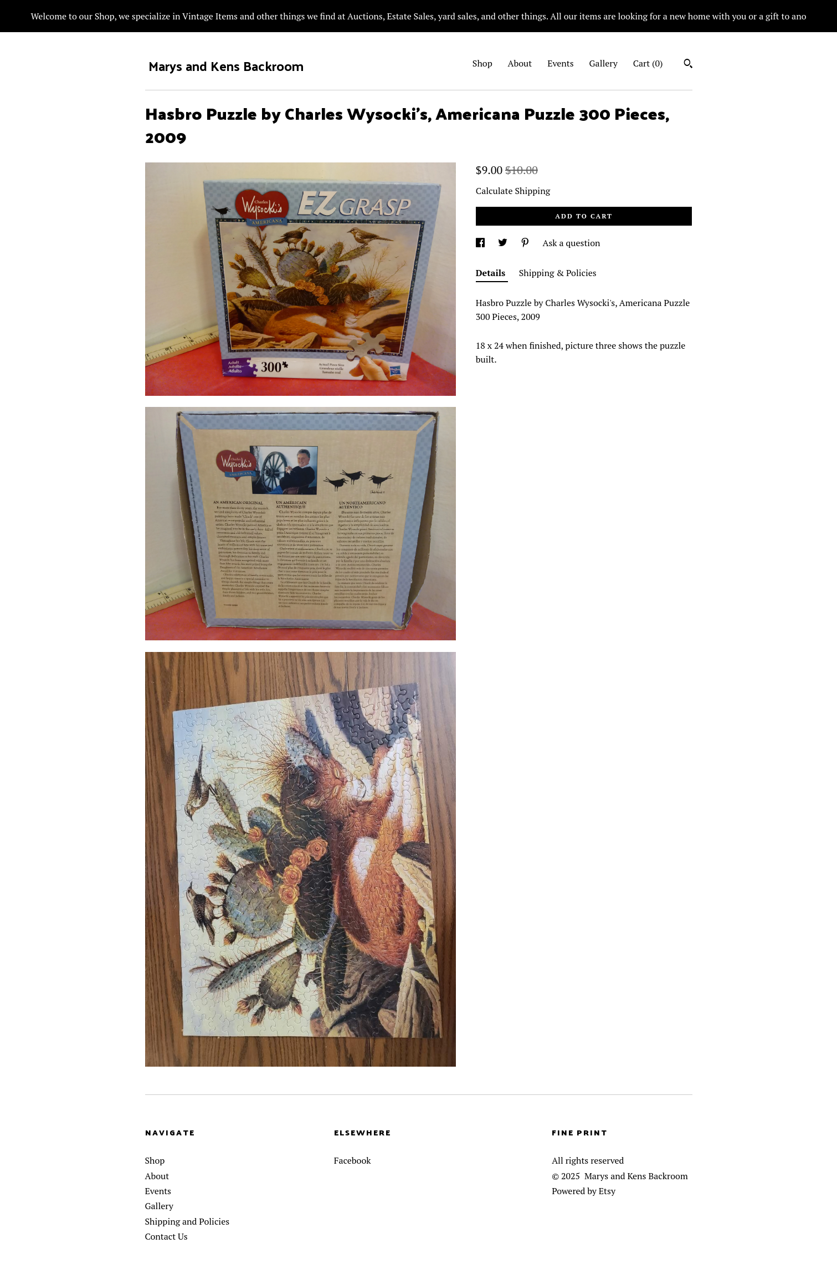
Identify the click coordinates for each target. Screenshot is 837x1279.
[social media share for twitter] (504, 243)
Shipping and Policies (187, 1221)
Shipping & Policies (558, 273)
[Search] (688, 65)
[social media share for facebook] (481, 243)
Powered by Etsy (583, 1191)
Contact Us (166, 1236)
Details (492, 273)
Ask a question (571, 243)
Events (560, 63)
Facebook (352, 1160)
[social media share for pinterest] (526, 243)
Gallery (603, 63)
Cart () (648, 63)
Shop (482, 63)
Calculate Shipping (513, 191)
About (520, 63)
